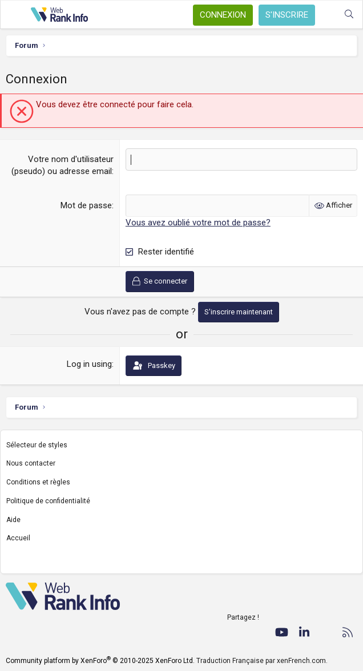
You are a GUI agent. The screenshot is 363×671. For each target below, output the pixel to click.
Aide (13, 520)
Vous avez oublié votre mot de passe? (198, 222)
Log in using (89, 364)
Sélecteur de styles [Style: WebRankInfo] (36, 444)
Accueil (18, 538)
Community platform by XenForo (100, 661)
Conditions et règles (38, 482)
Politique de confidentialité (48, 501)
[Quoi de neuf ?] (326, 15)
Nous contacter (30, 463)
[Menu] (15, 15)
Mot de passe (86, 205)
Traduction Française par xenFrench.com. (262, 661)
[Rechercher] (349, 15)
